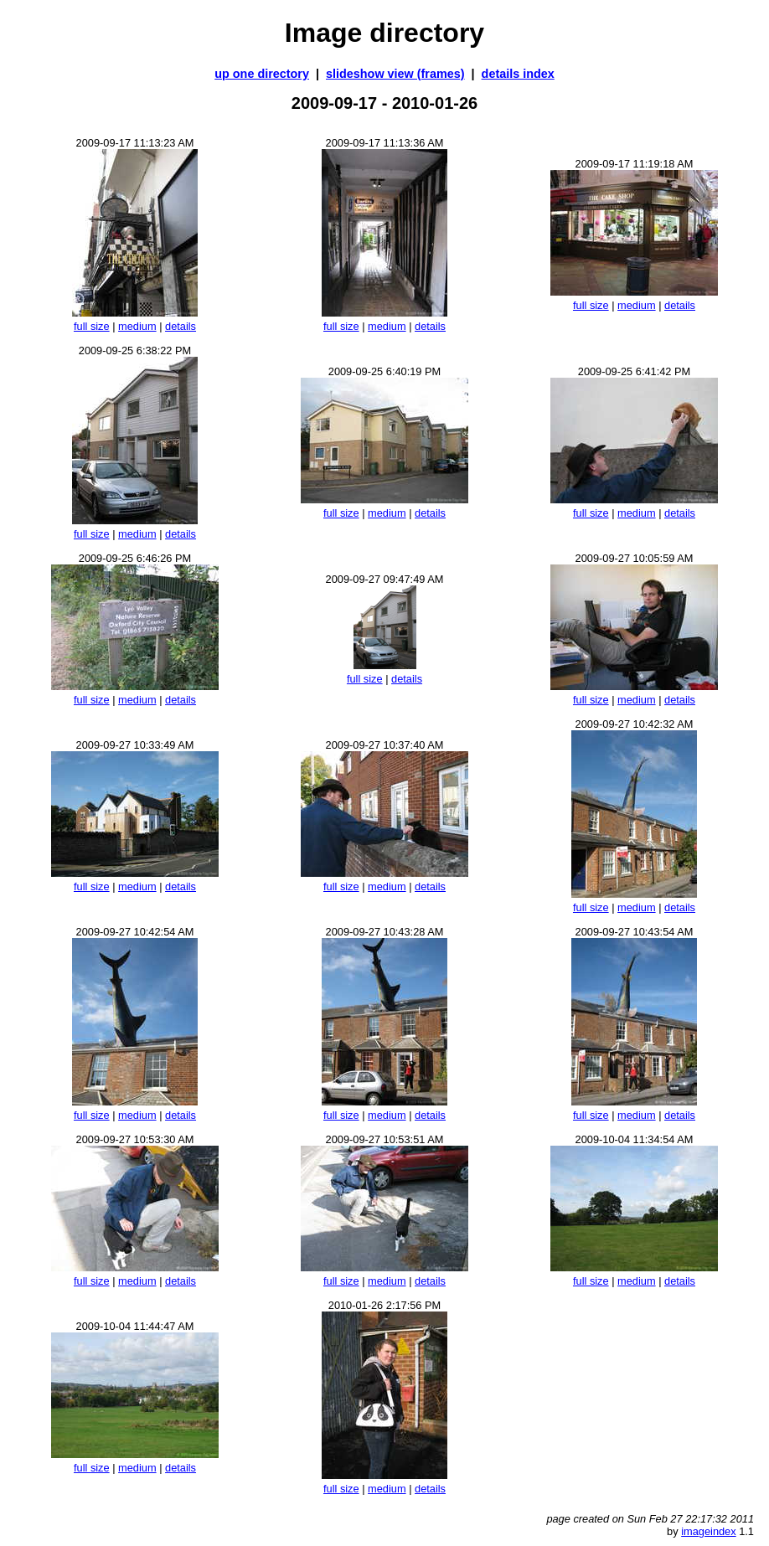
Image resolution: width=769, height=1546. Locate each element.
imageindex (708, 1531)
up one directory (261, 73)
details (180, 326)
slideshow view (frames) (395, 73)
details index (518, 73)
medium (137, 326)
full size (92, 326)
